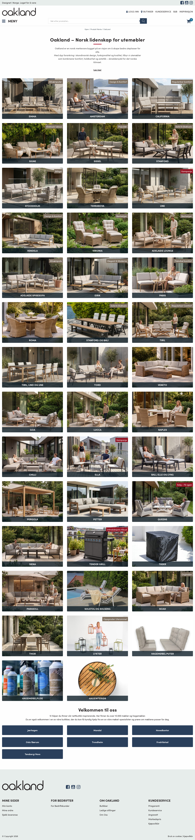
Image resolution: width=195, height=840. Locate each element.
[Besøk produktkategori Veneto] (162, 366)
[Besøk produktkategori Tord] (97, 366)
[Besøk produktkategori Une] (162, 187)
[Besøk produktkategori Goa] (32, 411)
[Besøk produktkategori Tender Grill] (97, 546)
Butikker (148, 11)
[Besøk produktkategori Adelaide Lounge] (162, 232)
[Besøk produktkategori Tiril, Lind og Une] (32, 366)
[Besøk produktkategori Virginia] (97, 232)
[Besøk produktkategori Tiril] (162, 322)
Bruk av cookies (175, 836)
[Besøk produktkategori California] (162, 98)
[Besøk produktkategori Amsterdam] (97, 98)
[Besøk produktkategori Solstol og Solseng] (97, 590)
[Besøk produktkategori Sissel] (97, 143)
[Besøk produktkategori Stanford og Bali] (97, 322)
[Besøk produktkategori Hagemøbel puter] (162, 635)
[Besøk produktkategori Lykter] (97, 635)
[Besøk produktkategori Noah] (162, 590)
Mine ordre (7, 810)
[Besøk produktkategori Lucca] (97, 411)
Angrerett (153, 814)
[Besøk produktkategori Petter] (97, 501)
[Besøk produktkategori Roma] (32, 322)
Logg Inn (132, 11)
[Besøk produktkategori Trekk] (162, 546)
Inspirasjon (186, 11)
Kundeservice (163, 11)
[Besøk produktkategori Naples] (162, 411)
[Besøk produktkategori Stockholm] (32, 187)
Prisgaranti (154, 805)
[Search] (143, 21)
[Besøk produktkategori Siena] (32, 546)
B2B (175, 11)
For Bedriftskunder (60, 805)
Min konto (7, 805)
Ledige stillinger (108, 810)
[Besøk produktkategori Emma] (32, 98)
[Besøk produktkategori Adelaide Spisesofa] (32, 277)
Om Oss (104, 814)
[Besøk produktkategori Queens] (162, 501)
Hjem (87, 29)
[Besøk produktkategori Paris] (162, 277)
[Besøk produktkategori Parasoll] (32, 590)
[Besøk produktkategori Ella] (97, 456)
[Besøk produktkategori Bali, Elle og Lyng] (162, 456)
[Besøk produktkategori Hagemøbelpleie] (32, 680)
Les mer (97, 70)
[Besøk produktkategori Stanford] (162, 143)
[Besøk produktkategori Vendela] (32, 232)
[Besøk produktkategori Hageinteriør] (97, 680)
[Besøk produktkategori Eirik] (97, 277)
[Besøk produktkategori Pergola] (32, 501)
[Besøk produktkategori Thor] (32, 635)
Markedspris (154, 819)
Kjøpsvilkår (153, 823)
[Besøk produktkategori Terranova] (97, 187)
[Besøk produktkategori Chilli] (32, 456)
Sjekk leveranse (10, 814)
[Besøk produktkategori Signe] (32, 143)
